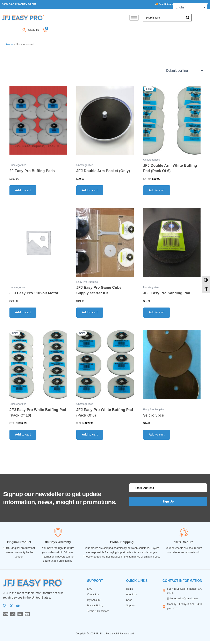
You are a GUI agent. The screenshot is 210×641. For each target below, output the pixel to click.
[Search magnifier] (187, 17)
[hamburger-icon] (134, 18)
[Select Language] (190, 7)
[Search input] (164, 17)
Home (10, 44)
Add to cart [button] (24, 191)
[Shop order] (184, 71)
